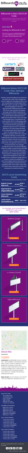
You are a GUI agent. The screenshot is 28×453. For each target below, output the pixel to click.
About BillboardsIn (7, 395)
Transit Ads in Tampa (8, 427)
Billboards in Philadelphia (9, 413)
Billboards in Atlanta (8, 407)
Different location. (22, 40)
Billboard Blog (6, 400)
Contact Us (6, 403)
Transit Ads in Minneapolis (9, 424)
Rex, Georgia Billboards (16, 92)
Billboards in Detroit (8, 410)
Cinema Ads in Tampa (9, 438)
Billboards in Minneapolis (9, 412)
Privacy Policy (22, 451)
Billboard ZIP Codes (8, 401)
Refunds (12, 403)
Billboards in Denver (8, 409)
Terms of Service (13, 451)
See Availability (14, 238)
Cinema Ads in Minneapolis (10, 435)
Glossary (9, 398)
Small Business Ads (8, 397)
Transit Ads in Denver (8, 421)
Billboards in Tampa (8, 415)
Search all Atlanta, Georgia (19, 20)
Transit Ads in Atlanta (8, 419)
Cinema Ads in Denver (9, 433)
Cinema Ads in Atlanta (9, 431)
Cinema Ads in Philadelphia (10, 437)
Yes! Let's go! (9, 40)
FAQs (4, 398)
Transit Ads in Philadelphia (10, 425)
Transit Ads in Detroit (8, 422)
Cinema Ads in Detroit (8, 434)
